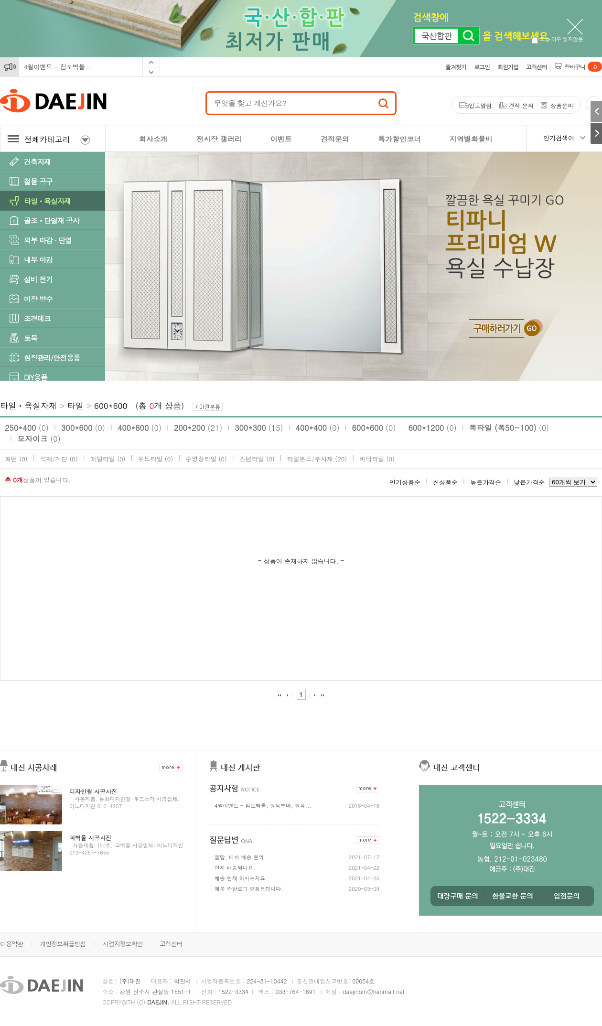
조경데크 (37, 318)
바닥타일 (377, 458)
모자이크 (39, 438)
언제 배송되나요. (235, 867)
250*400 (27, 427)
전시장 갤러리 (219, 139)
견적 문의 (521, 105)
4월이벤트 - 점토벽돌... (58, 66)
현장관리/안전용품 (52, 358)
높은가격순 (485, 482)
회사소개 (153, 139)
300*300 (259, 427)
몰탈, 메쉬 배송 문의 (239, 857)
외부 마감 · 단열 (48, 240)
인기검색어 (558, 137)
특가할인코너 (399, 139)
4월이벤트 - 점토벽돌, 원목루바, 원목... (263, 805)
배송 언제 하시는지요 (240, 878)
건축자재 (37, 162)
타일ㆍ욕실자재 (47, 201)
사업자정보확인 (123, 943)
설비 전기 (38, 279)
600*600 (110, 405)
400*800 (139, 427)
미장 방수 (38, 299)
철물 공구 (38, 181)
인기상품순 (404, 482)
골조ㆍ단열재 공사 (51, 220)
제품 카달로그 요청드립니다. (249, 888)
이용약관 (11, 943)
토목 (30, 338)
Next (151, 72)
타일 (75, 405)
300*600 (83, 427)
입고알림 (480, 105)
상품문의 (561, 105)
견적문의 (335, 139)
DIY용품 (35, 377)
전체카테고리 (49, 139)
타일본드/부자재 (317, 458)
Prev (151, 62)
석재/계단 (59, 458)
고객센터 (536, 67)
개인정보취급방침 (63, 943)
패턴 (16, 458)
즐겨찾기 (455, 67)
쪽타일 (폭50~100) (509, 427)
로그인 (482, 67)
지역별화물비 (471, 139)
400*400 (318, 427)
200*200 (198, 427)
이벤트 (281, 139)
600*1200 (432, 427)
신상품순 (445, 482)
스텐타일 (257, 458)
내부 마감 (38, 260)
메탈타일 (108, 458)
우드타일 (155, 458)
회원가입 (507, 67)
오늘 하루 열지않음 (557, 39)
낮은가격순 (529, 482)
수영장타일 (206, 458)
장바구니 (583, 67)
